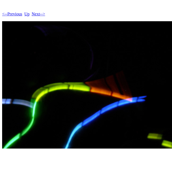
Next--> (38, 14)
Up (27, 14)
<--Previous (12, 14)
